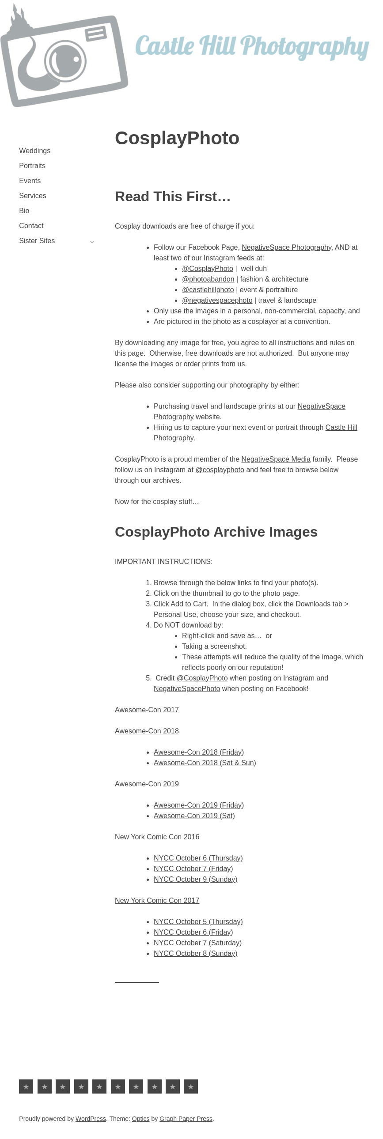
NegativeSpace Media (276, 459)
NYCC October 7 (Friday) (193, 868)
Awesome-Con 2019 (147, 784)
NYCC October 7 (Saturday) (198, 943)
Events (30, 180)
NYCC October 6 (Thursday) (198, 858)
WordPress (91, 1118)
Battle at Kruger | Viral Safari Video (191, 1086)
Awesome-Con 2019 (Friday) (199, 805)
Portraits (32, 165)
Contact (31, 225)
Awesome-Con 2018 (147, 731)
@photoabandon (208, 279)
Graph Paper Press (185, 1118)
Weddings (34, 150)
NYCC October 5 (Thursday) (198, 921)
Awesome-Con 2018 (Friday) (199, 752)
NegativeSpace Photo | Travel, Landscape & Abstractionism (155, 1086)
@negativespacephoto (217, 300)
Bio (24, 210)
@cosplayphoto (219, 470)
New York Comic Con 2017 (157, 900)
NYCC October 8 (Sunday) (195, 953)
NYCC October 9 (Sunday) (195, 879)
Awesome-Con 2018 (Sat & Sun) (205, 763)
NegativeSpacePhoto (187, 688)
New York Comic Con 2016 (157, 837)
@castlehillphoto (208, 289)
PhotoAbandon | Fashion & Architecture (173, 1086)
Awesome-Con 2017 (147, 710)
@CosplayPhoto (207, 268)
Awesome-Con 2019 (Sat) (194, 815)
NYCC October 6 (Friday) (193, 932)
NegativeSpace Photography (286, 247)
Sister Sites (37, 240)
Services (32, 195)
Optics (141, 1118)
